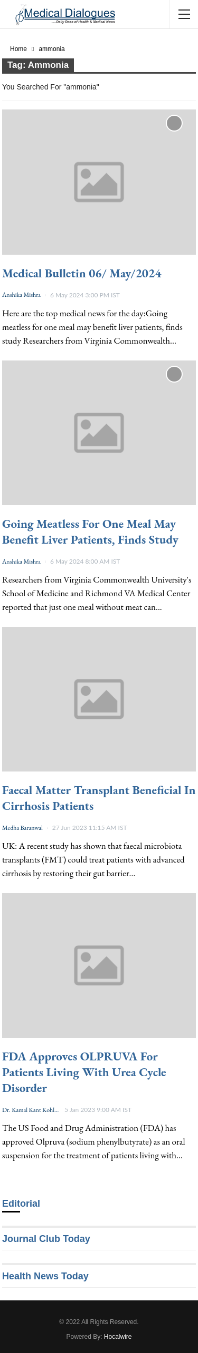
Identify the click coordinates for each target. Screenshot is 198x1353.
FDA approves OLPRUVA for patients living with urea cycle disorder (84, 1072)
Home (18, 49)
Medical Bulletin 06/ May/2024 (81, 273)
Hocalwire (118, 1336)
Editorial (21, 1203)
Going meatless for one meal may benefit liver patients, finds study (90, 531)
